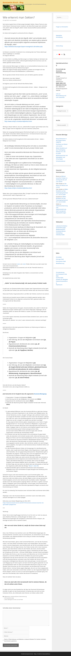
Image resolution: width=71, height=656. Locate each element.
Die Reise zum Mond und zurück (62, 185)
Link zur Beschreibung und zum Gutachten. (61, 95)
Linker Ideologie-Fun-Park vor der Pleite (13, 599)
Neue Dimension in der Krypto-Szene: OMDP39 (61, 140)
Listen (18, 264)
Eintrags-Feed (60, 259)
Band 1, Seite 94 (33, 466)
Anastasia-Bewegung (40, 394)
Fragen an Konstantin (62, 27)
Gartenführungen (61, 227)
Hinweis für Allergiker (62, 279)
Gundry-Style (59, 277)
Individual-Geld (60, 234)
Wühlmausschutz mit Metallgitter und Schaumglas (62, 157)
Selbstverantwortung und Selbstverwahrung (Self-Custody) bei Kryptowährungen (62, 209)
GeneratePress (46, 654)
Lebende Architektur (61, 226)
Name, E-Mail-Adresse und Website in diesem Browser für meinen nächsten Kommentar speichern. (25, 640)
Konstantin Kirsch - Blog (13, 2)
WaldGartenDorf (60, 229)
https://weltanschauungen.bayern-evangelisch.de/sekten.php (24, 46)
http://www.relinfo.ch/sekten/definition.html (18, 121)
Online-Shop (59, 46)
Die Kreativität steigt (9, 598)
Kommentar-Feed (61, 261)
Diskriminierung (23, 596)
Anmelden (59, 257)
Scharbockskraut (60, 161)
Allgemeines (7, 596)
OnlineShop (59, 233)
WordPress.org (60, 263)
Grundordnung (60, 272)
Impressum (59, 284)
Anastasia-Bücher (15, 596)
